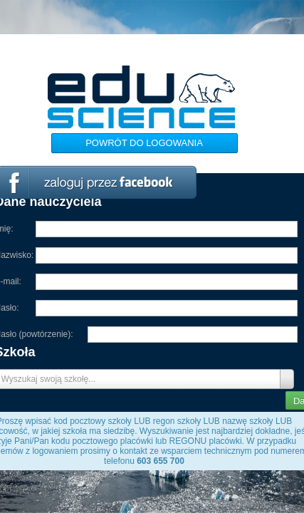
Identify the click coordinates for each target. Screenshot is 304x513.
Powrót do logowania (144, 143)
